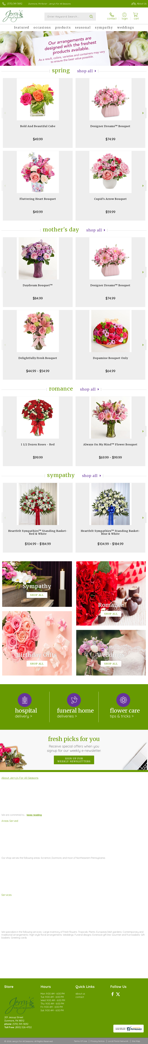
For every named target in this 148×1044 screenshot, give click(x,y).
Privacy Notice (97, 1041)
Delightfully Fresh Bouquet (37, 358)
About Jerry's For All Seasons (19, 778)
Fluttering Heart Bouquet (38, 199)
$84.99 (38, 298)
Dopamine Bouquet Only (110, 358)
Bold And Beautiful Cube (37, 126)
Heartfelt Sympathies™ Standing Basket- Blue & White (110, 532)
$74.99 (110, 139)
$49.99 (38, 139)
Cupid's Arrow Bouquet (110, 199)
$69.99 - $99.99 (110, 457)
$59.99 (110, 212)
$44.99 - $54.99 (37, 371)
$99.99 (38, 457)
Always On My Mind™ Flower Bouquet (110, 444)
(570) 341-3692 (14, 3)
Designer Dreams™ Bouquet (110, 126)
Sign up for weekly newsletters (74, 760)
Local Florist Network (118, 1041)
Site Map (136, 1041)
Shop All (85, 71)
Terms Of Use (80, 1041)
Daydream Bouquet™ (38, 285)
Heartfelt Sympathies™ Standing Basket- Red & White (37, 532)
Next (143, 113)
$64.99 (110, 371)
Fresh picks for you (74, 744)
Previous (4, 113)
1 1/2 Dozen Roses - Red (38, 444)
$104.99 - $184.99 (38, 544)
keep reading (34, 814)
